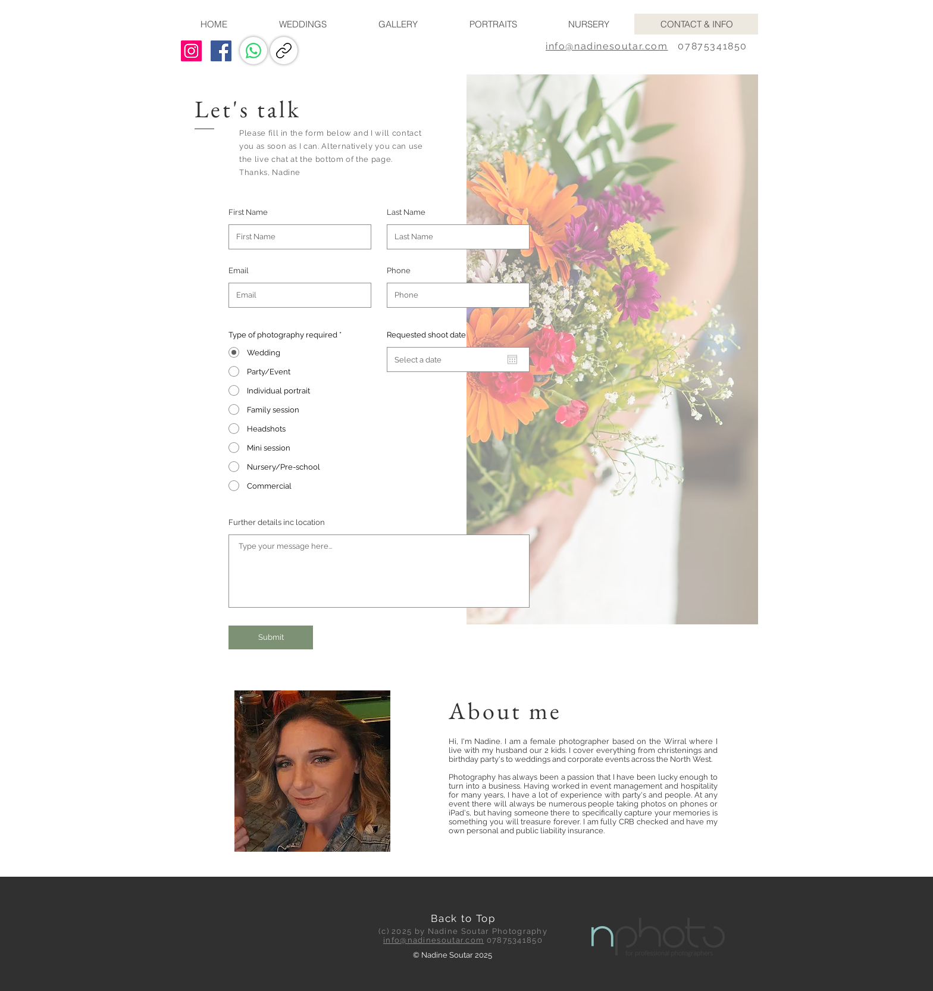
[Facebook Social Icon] (221, 50)
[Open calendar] (512, 359)
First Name (248, 212)
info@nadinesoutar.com (607, 46)
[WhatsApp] (253, 50)
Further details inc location (276, 522)
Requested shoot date (426, 335)
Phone (399, 270)
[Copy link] (284, 50)
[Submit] (270, 637)
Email (238, 270)
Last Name (406, 212)
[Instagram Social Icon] (191, 50)
